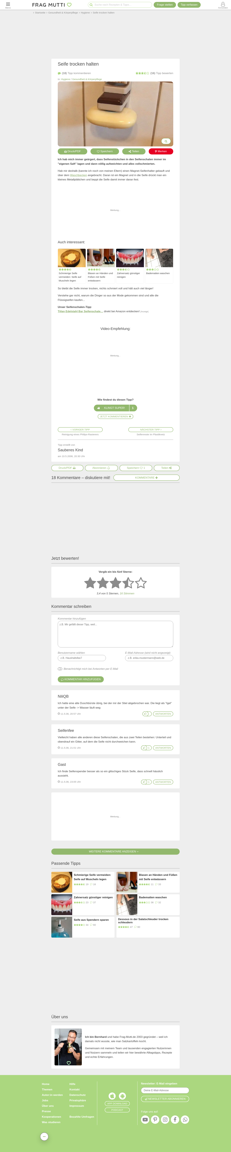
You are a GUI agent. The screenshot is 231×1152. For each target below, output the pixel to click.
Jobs (45, 1100)
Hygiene (65, 79)
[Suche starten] (91, 5)
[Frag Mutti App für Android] (122, 1096)
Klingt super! (115, 408)
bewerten (154, 73)
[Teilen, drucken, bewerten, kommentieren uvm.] (44, 1136)
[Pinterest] (155, 1120)
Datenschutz (77, 1095)
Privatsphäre (77, 1100)
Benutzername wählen (71, 652)
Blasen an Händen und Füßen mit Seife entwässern (100, 277)
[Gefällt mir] (145, 713)
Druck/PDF (72, 151)
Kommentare (146, 477)
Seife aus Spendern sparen (91, 919)
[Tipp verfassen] (189, 5)
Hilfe (72, 1084)
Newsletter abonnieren (165, 1098)
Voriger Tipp (80, 429)
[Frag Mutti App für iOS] (112, 1096)
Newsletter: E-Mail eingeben (159, 1083)
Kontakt (74, 1089)
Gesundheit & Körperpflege (87, 79)
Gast (62, 764)
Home (45, 1084)
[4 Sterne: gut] (128, 583)
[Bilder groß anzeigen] (166, 141)
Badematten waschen (158, 273)
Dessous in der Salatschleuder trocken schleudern (143, 921)
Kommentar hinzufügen (115, 632)
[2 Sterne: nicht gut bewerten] (103, 583)
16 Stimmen (127, 593)
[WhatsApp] (185, 1120)
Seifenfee (66, 730)
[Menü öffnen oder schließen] (8, 5)
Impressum (76, 1105)
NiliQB (63, 696)
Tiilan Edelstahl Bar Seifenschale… (80, 311)
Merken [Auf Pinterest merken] (161, 151)
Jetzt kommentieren (115, 416)
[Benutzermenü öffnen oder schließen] (223, 5)
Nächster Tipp (150, 429)
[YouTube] (145, 1120)
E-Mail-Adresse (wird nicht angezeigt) (148, 652)
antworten (163, 713)
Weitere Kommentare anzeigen (115, 851)
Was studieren (51, 1122)
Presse (46, 1111)
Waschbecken (78, 175)
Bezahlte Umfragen (81, 1116)
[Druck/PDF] (67, 468)
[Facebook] (175, 1120)
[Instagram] (165, 1120)
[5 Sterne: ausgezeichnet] (141, 583)
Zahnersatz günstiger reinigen (128, 275)
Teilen (134, 151)
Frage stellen (165, 4)
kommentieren (74, 73)
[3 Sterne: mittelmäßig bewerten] (115, 583)
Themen (47, 1089)
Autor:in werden (52, 1095)
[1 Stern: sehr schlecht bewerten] (90, 583)
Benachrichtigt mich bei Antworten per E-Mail (91, 668)
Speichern (105, 151)
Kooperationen (51, 1116)
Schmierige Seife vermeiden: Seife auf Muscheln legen (70, 277)
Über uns (48, 1105)
